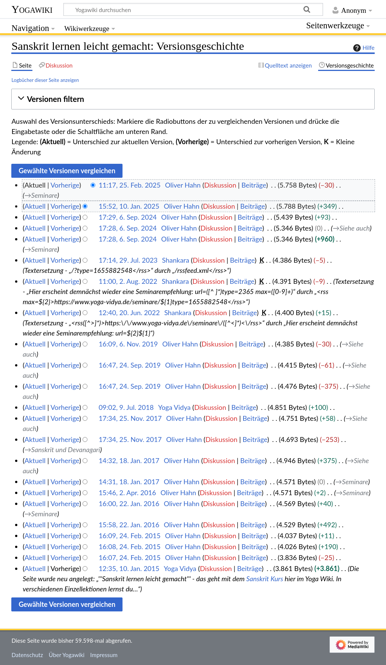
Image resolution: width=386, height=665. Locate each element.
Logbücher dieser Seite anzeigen (45, 80)
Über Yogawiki (66, 654)
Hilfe (363, 48)
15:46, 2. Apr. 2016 (127, 492)
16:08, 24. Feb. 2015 (130, 546)
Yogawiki (31, 9)
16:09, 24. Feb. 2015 (130, 535)
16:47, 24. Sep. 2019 (130, 365)
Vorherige (65, 185)
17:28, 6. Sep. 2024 (128, 228)
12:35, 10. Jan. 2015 (129, 568)
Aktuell (35, 206)
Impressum (104, 654)
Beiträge (253, 185)
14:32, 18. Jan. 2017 (129, 460)
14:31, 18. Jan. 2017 (129, 481)
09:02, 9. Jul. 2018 (126, 407)
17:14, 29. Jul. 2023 (128, 260)
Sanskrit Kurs (264, 578)
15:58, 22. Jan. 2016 (129, 524)
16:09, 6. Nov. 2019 (128, 344)
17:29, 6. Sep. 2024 (128, 217)
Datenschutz (27, 654)
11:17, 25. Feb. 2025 (130, 185)
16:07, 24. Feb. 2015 (130, 557)
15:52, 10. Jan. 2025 (129, 206)
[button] (193, 99)
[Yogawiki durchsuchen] (193, 9)
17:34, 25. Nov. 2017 (130, 418)
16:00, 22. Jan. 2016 (129, 503)
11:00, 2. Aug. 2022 (128, 281)
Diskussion (220, 185)
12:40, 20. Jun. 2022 (129, 312)
